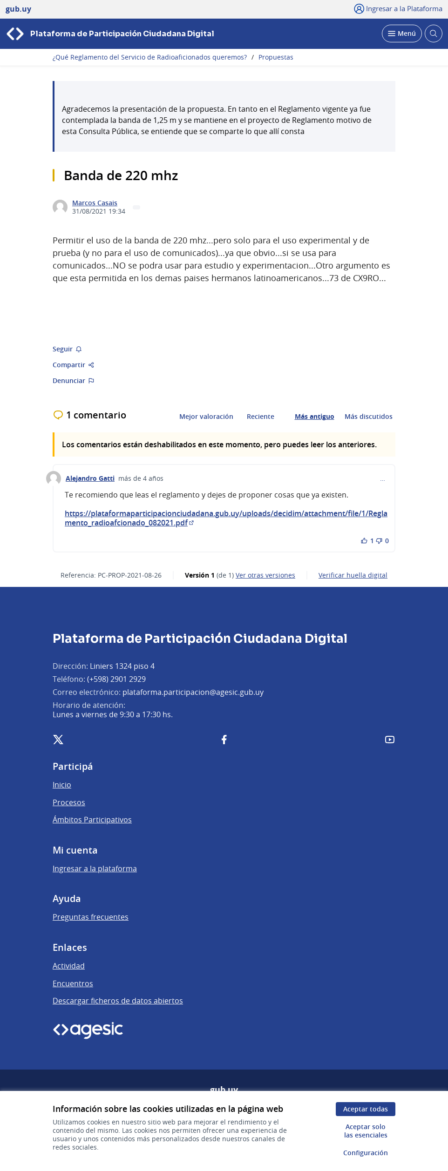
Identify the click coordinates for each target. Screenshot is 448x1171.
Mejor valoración (206, 416)
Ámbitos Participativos (92, 819)
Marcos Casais (94, 203)
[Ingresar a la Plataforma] (398, 8)
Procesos (69, 802)
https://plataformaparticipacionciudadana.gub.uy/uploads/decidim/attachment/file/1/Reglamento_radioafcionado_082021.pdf (226, 518)
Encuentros (73, 983)
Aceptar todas (365, 1108)
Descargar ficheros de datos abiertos (118, 1001)
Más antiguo (314, 416)
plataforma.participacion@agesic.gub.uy (193, 692)
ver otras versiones (265, 575)
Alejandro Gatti (90, 478)
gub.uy (224, 1090)
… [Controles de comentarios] (382, 478)
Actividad (69, 966)
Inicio (62, 785)
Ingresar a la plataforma (95, 868)
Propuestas (275, 57)
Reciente (260, 416)
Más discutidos (369, 416)
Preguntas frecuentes (91, 917)
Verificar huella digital (353, 575)
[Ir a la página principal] (110, 34)
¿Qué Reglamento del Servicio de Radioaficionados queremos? (150, 57)
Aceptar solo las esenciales (365, 1130)
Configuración (365, 1152)
